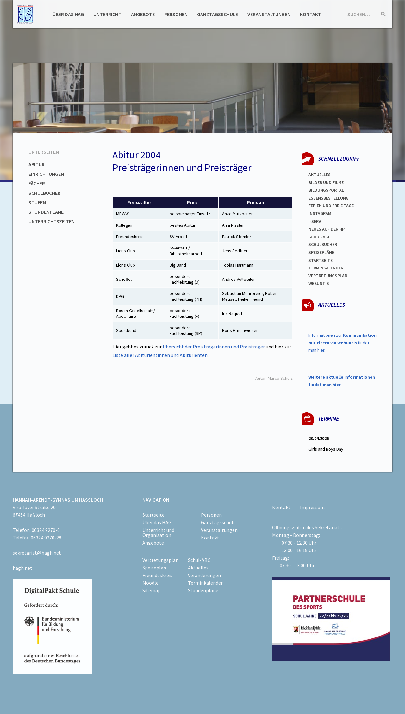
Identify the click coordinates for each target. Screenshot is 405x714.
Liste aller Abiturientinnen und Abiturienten (160, 355)
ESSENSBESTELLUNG (328, 198)
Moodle (150, 583)
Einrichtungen (46, 174)
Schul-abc (319, 237)
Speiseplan (154, 567)
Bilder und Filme (326, 182)
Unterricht (107, 14)
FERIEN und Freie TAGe (331, 205)
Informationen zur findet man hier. (342, 342)
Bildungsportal (326, 190)
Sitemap (151, 590)
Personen (176, 14)
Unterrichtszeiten (51, 221)
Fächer (36, 183)
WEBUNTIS (318, 283)
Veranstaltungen (268, 14)
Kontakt (310, 14)
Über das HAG (68, 14)
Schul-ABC (199, 560)
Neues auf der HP (326, 229)
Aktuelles (319, 174)
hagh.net (22, 568)
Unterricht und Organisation (158, 532)
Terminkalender (325, 268)
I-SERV (314, 221)
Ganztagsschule (217, 14)
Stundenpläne (46, 212)
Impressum (312, 507)
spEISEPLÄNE (321, 252)
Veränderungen (204, 575)
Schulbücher (44, 193)
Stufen (37, 202)
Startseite (320, 260)
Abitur (36, 164)
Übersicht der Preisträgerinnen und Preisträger (214, 346)
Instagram (319, 213)
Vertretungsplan (327, 276)
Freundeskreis (157, 575)
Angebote (143, 14)
